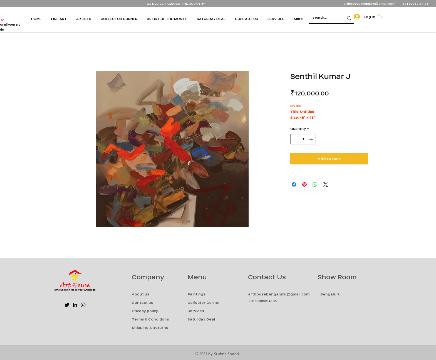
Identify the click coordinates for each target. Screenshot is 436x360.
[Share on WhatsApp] (315, 184)
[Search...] (322, 18)
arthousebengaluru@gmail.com (369, 4)
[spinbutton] (303, 139)
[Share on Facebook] (294, 184)
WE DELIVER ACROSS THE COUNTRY (176, 4)
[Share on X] (325, 184)
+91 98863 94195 (416, 4)
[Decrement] (294, 139)
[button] (60, 18)
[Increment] (311, 139)
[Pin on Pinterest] (304, 184)
